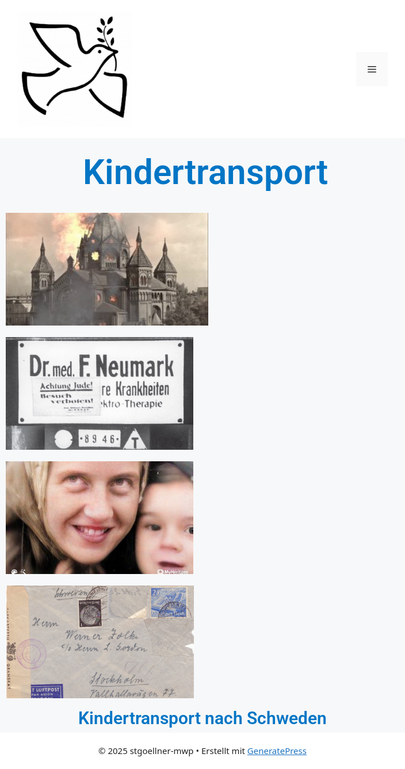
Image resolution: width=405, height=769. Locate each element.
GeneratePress (277, 750)
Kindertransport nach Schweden (202, 718)
